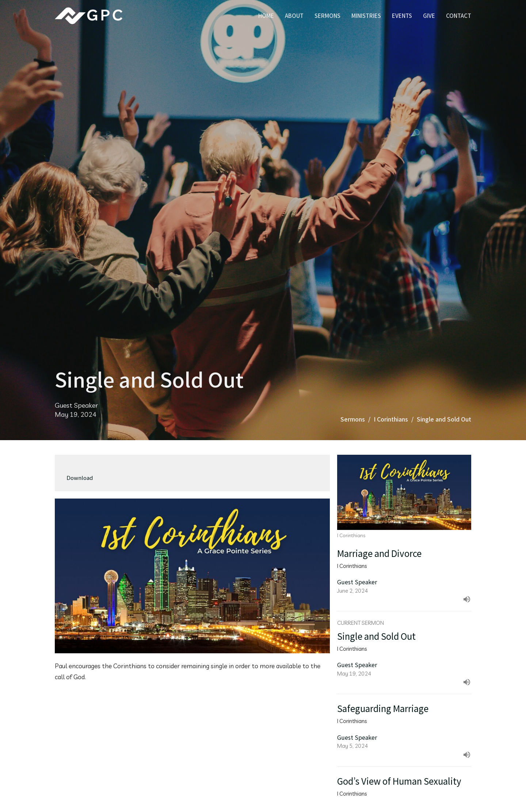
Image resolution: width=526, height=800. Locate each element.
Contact (458, 15)
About (294, 15)
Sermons (327, 15)
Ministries (366, 15)
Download (79, 477)
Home (266, 15)
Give (429, 15)
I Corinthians (391, 419)
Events (402, 15)
